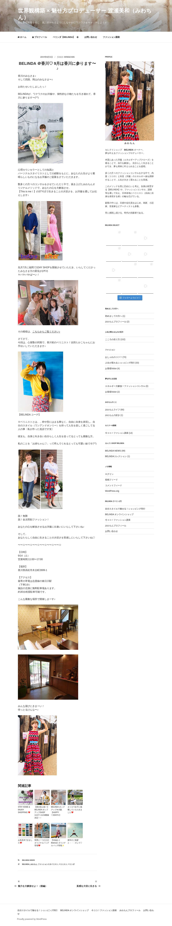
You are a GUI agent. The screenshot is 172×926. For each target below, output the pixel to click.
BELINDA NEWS (28, 860)
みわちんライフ (112, 409)
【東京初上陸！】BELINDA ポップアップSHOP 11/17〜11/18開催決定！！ (41, 812)
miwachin (69, 57)
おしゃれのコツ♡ (113, 357)
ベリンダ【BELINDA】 (65, 37)
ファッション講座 (111, 37)
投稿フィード (111, 479)
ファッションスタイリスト (48, 864)
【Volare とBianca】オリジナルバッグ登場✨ (58, 843)
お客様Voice (111, 368)
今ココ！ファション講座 (116, 433)
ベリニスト (63, 864)
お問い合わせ (90, 37)
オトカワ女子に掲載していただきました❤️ (75, 809)
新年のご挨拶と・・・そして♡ (75, 841)
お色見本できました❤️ (25, 841)
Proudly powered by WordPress (32, 919)
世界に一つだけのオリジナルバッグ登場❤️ (41, 843)
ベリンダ (71, 864)
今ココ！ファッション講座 (117, 520)
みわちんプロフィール (115, 321)
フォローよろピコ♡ (130, 298)
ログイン (109, 474)
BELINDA (26, 864)
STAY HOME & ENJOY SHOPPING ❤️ (24, 809)
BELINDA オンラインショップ (119, 514)
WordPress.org (112, 491)
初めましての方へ (113, 316)
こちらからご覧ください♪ (46, 331)
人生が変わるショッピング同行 (120, 363)
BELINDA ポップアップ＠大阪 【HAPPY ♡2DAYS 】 (58, 811)
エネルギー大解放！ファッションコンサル (125, 386)
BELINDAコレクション (116, 456)
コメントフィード (113, 485)
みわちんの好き (112, 415)
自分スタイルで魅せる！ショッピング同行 (125, 509)
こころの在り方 (112, 339)
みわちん (33, 864)
